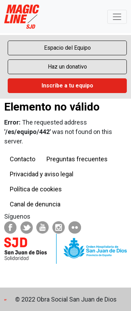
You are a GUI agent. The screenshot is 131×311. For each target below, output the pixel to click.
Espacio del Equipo (67, 47)
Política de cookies (36, 189)
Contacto (22, 159)
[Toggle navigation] (117, 17)
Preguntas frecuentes (77, 159)
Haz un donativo (67, 66)
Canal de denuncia (35, 204)
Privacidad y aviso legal (41, 174)
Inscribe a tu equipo (67, 85)
